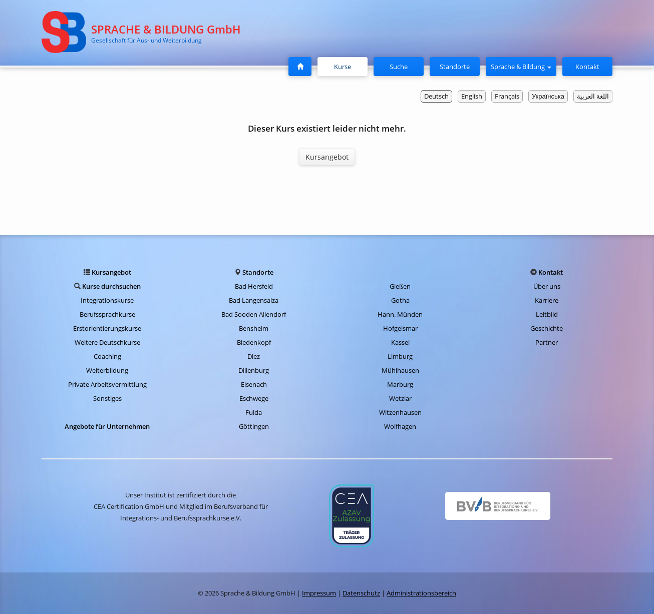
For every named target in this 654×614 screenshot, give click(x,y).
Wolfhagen (400, 426)
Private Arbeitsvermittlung (107, 384)
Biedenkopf (254, 342)
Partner (546, 342)
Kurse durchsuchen (111, 286)
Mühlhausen (400, 370)
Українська (548, 96)
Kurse (347, 66)
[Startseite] (299, 66)
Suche (399, 66)
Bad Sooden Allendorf (253, 314)
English (471, 96)
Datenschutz (361, 592)
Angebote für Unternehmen (107, 426)
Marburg (400, 384)
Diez (253, 356)
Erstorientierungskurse (107, 328)
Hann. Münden (400, 314)
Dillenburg (253, 370)
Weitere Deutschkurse (107, 342)
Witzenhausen (400, 412)
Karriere (546, 300)
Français (507, 96)
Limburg (400, 356)
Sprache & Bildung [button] (521, 66)
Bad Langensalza (253, 300)
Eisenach (254, 384)
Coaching (107, 356)
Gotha (400, 300)
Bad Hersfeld (254, 286)
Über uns (546, 286)
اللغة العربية (593, 96)
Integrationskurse (107, 300)
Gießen (400, 286)
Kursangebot (327, 157)
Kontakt (587, 66)
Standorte (455, 66)
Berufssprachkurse (107, 314)
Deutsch (436, 96)
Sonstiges (107, 398)
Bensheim (253, 328)
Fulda (253, 412)
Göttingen (254, 426)
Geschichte (546, 328)
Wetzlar (400, 398)
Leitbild (547, 314)
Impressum (319, 592)
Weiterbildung (107, 370)
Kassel (400, 342)
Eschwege (253, 398)
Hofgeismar (400, 328)
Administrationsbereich (421, 592)
